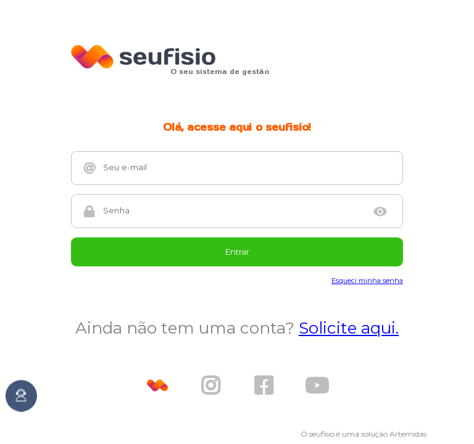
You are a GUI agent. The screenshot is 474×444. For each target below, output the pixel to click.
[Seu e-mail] (247, 168)
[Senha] (232, 211)
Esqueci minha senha (367, 280)
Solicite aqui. (349, 328)
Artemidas (407, 433)
